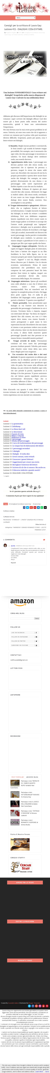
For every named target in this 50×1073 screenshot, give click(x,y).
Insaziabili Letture (13, 1029)
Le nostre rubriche (21, 41)
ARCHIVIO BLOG (32, 803)
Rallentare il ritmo (19, 459)
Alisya (14, 571)
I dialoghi (16, 473)
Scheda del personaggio (21, 463)
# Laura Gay (37, 528)
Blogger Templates (34, 1029)
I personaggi (17, 461)
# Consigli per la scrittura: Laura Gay (21, 528)
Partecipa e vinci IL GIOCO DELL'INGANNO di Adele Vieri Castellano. (30, 830)
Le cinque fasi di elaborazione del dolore (28, 467)
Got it (47, 1071)
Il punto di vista (18, 456)
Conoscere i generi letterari (23, 481)
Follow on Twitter (25, 667)
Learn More (39, 1071)
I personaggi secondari (22, 470)
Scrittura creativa (32, 41)
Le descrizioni (17, 453)
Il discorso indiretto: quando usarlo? (27, 495)
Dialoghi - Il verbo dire (21, 476)
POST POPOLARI (18, 803)
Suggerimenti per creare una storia (26, 484)
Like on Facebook (25, 659)
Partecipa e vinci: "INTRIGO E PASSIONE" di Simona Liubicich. (30, 839)
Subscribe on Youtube (25, 671)
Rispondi (14, 588)
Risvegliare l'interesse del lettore (25, 486)
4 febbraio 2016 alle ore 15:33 (25, 571)
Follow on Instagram (25, 663)
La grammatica (18, 445)
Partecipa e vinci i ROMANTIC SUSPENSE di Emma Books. (29, 848)
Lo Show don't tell (19, 451)
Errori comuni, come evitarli (24, 478)
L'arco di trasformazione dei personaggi (28, 465)
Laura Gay (11, 41)
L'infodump (16, 448)
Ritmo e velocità (18, 457)
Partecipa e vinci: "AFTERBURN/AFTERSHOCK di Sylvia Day (30, 821)
